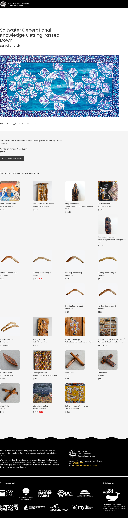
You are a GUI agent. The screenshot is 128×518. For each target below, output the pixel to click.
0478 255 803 (77, 463)
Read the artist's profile (12, 158)
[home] (14, 4)
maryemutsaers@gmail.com (85, 465)
